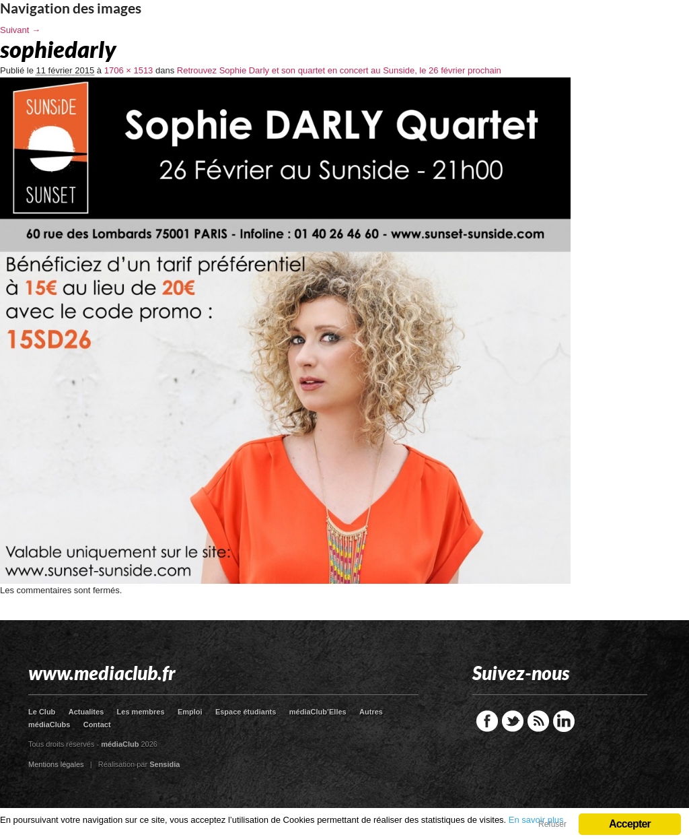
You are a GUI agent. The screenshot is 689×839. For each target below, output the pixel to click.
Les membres (141, 712)
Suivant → (20, 30)
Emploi (190, 712)
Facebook (487, 721)
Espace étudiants (245, 712)
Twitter (512, 721)
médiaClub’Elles (318, 712)
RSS (538, 721)
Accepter (630, 824)
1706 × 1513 (128, 70)
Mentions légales (56, 764)
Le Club (41, 712)
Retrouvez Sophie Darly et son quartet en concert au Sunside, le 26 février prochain (339, 70)
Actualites (86, 712)
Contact (97, 724)
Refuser (552, 824)
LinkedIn (564, 721)
